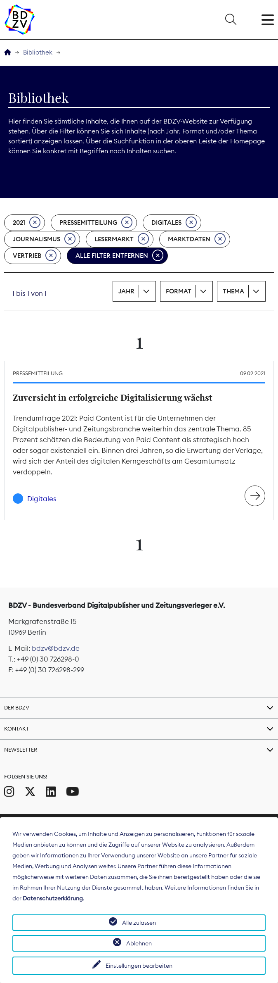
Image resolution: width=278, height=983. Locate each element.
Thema (233, 291)
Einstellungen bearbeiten (139, 965)
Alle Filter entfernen (119, 256)
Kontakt (16, 728)
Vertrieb (35, 256)
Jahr (126, 291)
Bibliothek (37, 52)
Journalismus (44, 239)
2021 (26, 222)
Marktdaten (197, 239)
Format (178, 291)
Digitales (174, 222)
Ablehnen (139, 943)
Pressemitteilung (95, 222)
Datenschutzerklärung (53, 898)
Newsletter (20, 749)
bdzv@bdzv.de (56, 648)
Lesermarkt (121, 239)
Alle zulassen (139, 922)
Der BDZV (16, 707)
